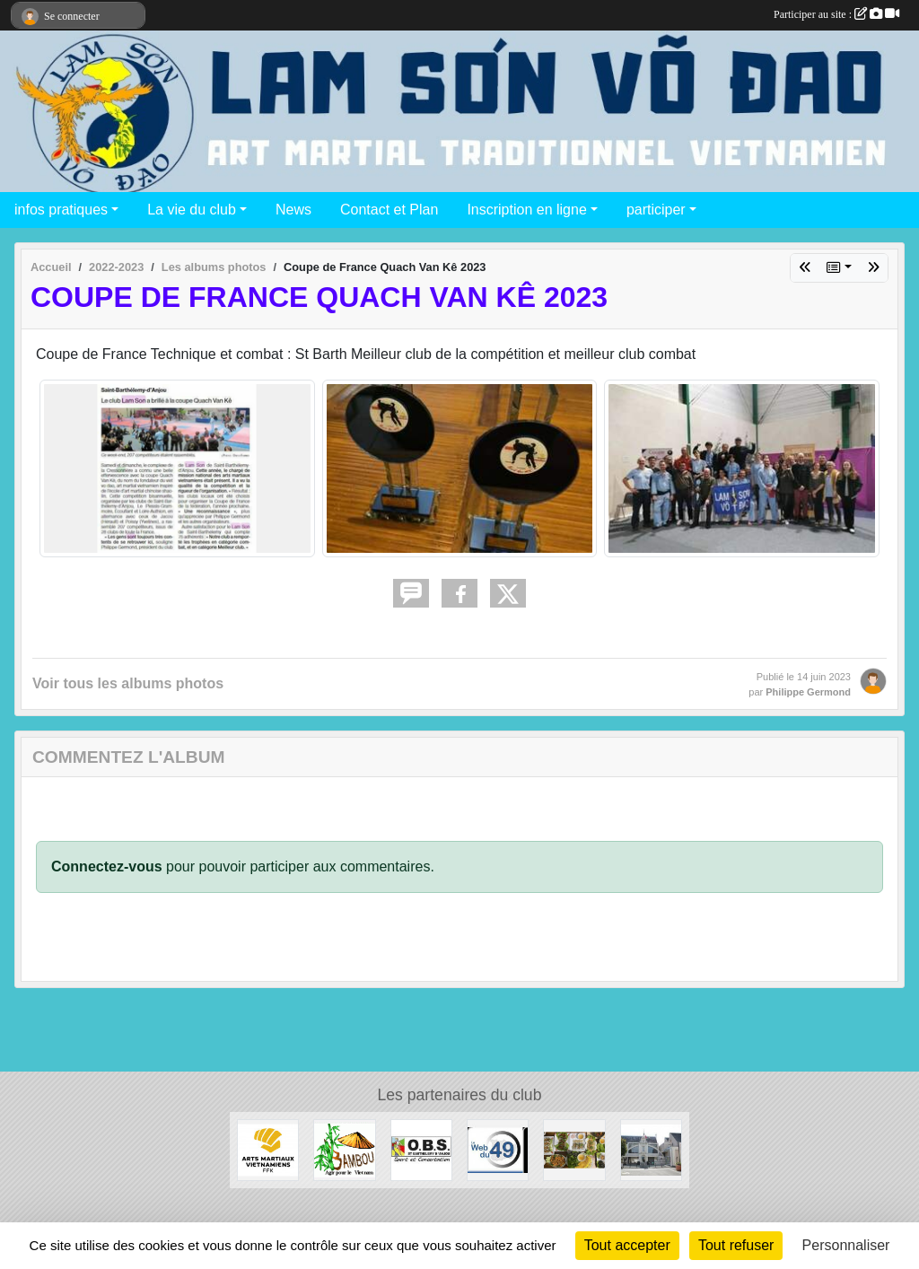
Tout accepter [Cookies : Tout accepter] (627, 1245)
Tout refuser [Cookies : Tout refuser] (736, 1245)
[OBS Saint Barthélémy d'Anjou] (421, 1149)
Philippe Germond (808, 692)
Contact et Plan (389, 209)
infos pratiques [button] (61, 209)
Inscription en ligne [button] (526, 209)
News (293, 209)
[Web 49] (498, 1149)
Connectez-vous (106, 866)
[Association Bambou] (344, 1149)
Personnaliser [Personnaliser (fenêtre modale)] (846, 1245)
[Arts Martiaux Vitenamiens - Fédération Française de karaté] (268, 1149)
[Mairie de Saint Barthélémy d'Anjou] (651, 1149)
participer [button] (656, 209)
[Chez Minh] (574, 1149)
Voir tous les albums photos (127, 683)
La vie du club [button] (191, 209)
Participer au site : (836, 14)
